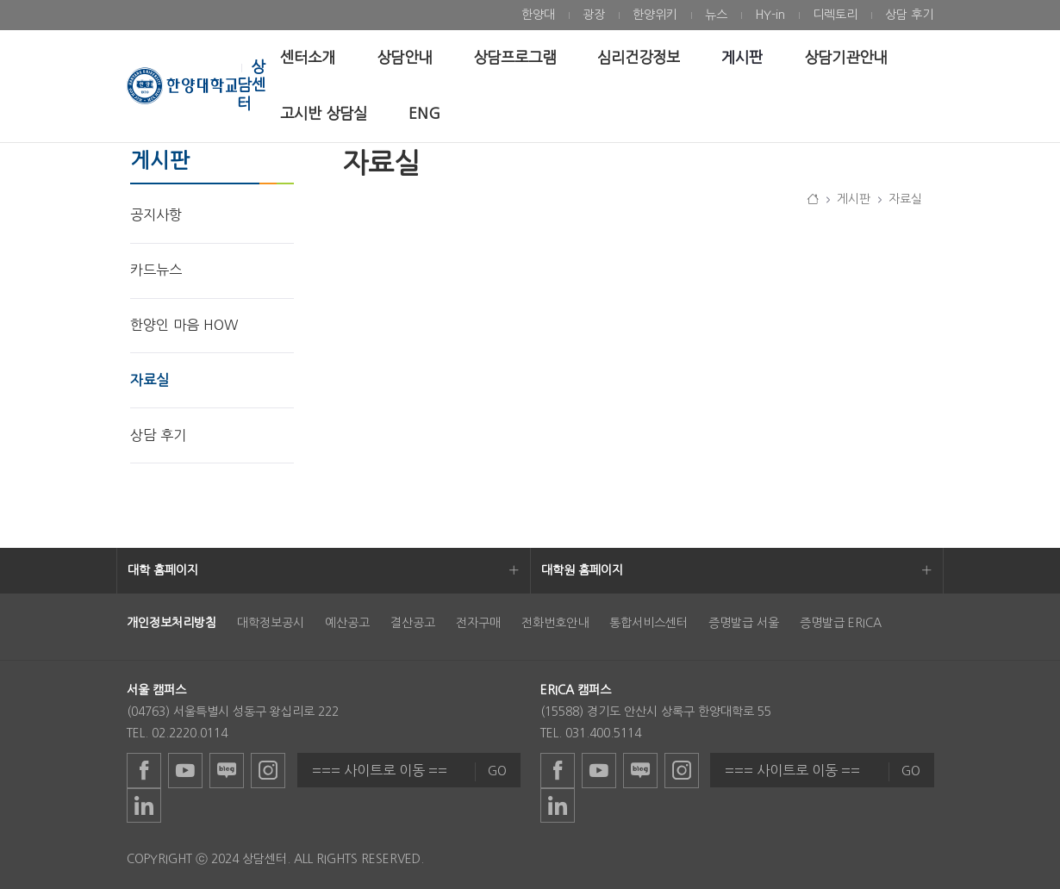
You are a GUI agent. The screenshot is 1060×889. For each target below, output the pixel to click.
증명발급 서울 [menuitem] (743, 623)
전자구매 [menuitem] (478, 623)
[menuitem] (538, 15)
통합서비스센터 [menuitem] (648, 623)
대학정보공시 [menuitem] (270, 623)
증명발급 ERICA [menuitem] (841, 623)
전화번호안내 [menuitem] (555, 623)
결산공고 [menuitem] (412, 623)
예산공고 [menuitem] (347, 623)
